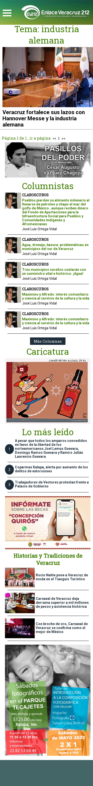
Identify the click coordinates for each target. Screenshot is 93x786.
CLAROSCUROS (35, 195)
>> (63, 138)
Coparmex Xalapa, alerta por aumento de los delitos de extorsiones (51, 469)
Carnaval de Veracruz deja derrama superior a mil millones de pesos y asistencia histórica (62, 603)
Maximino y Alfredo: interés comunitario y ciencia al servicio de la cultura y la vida (55, 296)
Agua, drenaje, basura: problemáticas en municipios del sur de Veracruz (55, 247)
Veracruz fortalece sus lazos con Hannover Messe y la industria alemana (43, 118)
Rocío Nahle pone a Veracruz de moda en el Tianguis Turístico (62, 577)
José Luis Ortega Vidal (39, 229)
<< (54, 138)
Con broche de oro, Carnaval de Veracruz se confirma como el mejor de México (62, 628)
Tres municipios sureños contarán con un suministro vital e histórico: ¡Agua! (54, 272)
